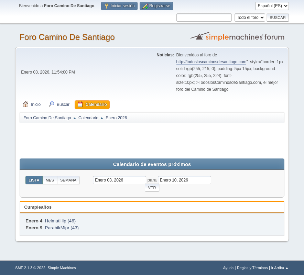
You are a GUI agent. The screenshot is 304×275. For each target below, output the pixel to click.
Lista (34, 180)
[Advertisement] (140, 139)
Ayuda (228, 268)
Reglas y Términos (252, 268)
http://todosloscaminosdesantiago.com (211, 61)
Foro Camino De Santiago (67, 37)
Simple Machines (62, 268)
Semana (68, 180)
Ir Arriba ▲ (280, 268)
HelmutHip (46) (60, 220)
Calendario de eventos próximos (152, 164)
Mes (50, 180)
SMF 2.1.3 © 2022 (30, 268)
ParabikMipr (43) (62, 227)
